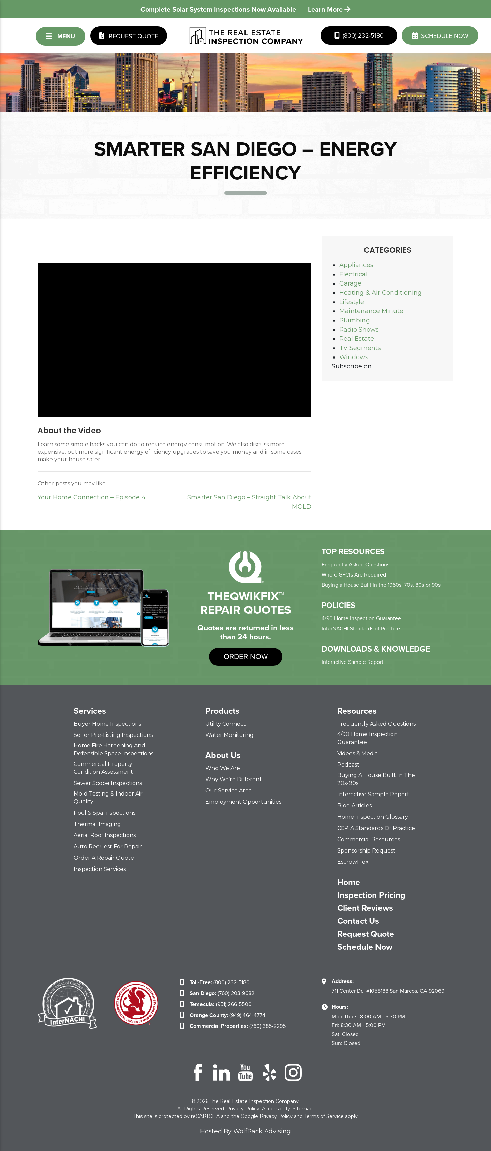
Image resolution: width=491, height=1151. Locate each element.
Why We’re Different (233, 779)
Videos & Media (357, 753)
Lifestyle (351, 302)
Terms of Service (324, 1116)
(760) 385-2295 (238, 1026)
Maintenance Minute (371, 311)
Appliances (356, 265)
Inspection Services (100, 869)
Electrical (353, 274)
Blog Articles (354, 805)
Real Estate (356, 339)
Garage (350, 283)
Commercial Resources (368, 839)
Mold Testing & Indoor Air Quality (108, 797)
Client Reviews (365, 908)
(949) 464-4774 (227, 1015)
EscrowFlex (353, 862)
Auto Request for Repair (108, 846)
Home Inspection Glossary (372, 817)
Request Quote (128, 36)
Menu (60, 36)
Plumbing (354, 320)
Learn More (329, 9)
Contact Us (358, 921)
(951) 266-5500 (221, 1004)
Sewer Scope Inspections (108, 783)
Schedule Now (364, 947)
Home (348, 882)
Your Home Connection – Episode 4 (92, 497)
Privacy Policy (242, 1109)
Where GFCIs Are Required (354, 575)
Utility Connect (225, 723)
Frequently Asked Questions (355, 564)
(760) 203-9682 (222, 993)
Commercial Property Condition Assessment (103, 768)
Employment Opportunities (243, 802)
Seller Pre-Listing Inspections (113, 735)
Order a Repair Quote (104, 858)
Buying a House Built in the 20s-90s (376, 779)
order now (246, 656)
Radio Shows (359, 329)
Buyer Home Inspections (107, 723)
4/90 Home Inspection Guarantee (361, 618)
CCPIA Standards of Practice (376, 828)
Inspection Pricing (371, 895)
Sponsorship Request (366, 850)
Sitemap (303, 1109)
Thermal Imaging (97, 824)
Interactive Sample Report (352, 662)
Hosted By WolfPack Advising (245, 1131)
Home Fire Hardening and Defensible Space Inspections (113, 749)
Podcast (348, 764)
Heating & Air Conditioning (380, 292)
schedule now (440, 35)
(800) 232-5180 (359, 35)
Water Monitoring (229, 735)
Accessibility (276, 1109)
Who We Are (222, 768)
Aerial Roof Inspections (105, 835)
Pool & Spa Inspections (104, 813)
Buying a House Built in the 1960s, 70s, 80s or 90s (381, 585)
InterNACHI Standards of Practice (361, 628)
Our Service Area (228, 790)
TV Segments (360, 348)
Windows (353, 357)
